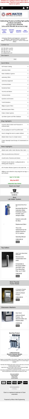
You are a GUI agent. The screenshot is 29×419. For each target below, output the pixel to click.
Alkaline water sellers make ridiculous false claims (14, 150)
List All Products (14, 378)
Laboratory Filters (6, 77)
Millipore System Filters (7, 106)
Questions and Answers (7, 98)
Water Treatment (25, 31)
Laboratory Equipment (18, 31)
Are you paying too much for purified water (12, 129)
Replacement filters (21, 224)
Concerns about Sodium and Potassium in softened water (12, 125)
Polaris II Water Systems (8, 113)
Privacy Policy (14, 376)
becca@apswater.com (6, 53)
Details (17, 241)
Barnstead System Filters (8, 109)
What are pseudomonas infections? (10, 154)
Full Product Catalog (7, 66)
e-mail (17, 360)
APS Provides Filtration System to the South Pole (14, 167)
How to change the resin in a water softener (13, 133)
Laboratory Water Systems (4, 31)
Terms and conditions (14, 374)
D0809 (23, 265)
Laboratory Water (6, 70)
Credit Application (14, 375)
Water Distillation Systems (8, 73)
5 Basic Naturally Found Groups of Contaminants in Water (14, 141)
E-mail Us (14, 194)
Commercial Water (6, 84)
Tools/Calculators (6, 102)
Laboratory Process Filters (11, 31)
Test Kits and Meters (7, 91)
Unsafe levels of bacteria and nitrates (11, 158)
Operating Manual (21, 236)
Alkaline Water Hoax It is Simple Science (11, 137)
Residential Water (6, 88)
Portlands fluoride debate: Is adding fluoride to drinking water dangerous (13, 162)
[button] (3, 223)
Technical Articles (6, 95)
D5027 (20, 267)
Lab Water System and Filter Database (11, 116)
